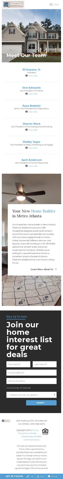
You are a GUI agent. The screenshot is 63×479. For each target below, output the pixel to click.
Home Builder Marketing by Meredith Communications (31, 436)
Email (52, 476)
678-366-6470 (38, 423)
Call (30, 476)
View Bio (33, 75)
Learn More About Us (42, 269)
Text (40, 476)
